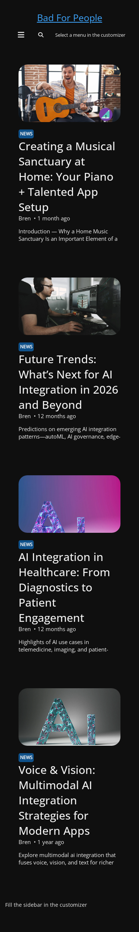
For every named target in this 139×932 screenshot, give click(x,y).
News (26, 134)
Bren (25, 218)
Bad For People (69, 17)
